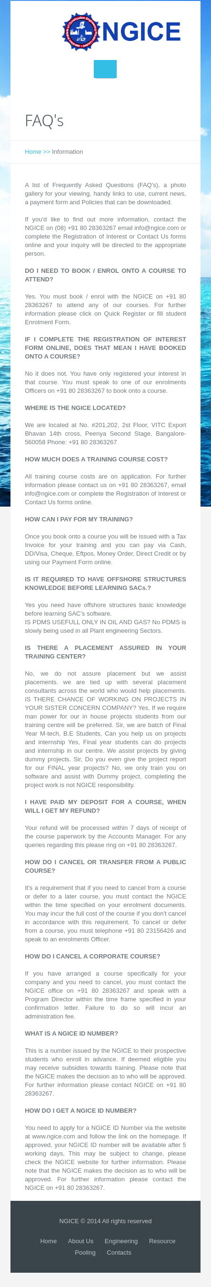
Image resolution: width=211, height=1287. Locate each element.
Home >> (37, 151)
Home (48, 1241)
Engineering (121, 1241)
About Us (80, 1241)
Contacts (119, 1252)
